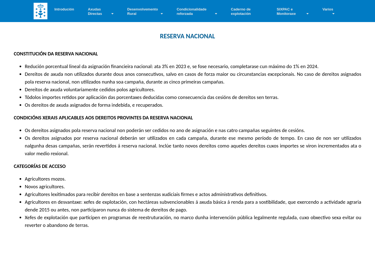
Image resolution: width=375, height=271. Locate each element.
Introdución (64, 9)
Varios (327, 9)
